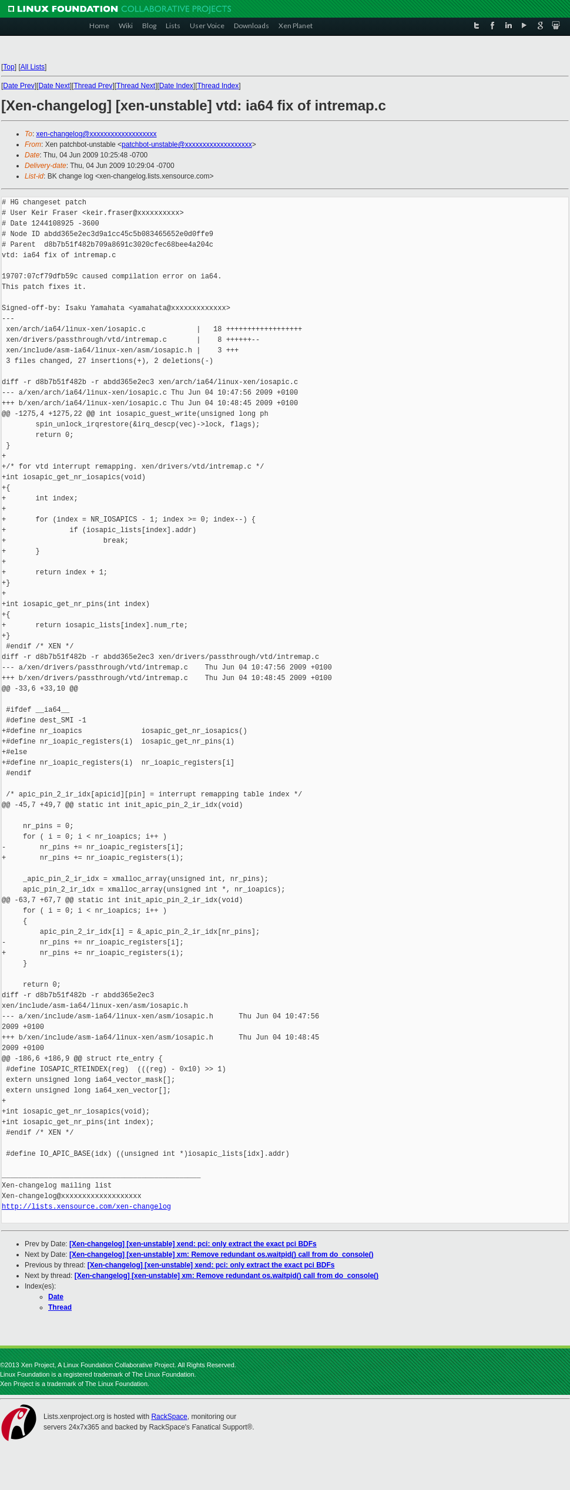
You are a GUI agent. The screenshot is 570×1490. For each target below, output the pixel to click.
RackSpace (169, 1416)
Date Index (176, 86)
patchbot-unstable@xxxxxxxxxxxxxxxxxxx (187, 144)
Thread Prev (92, 86)
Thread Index (218, 86)
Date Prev (18, 86)
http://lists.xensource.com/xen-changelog (86, 1207)
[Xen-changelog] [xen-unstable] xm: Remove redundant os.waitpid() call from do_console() (221, 1254)
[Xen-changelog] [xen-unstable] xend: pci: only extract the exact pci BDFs (193, 1244)
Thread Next (135, 86)
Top (8, 67)
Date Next (53, 86)
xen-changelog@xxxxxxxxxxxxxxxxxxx (96, 134)
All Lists (33, 67)
